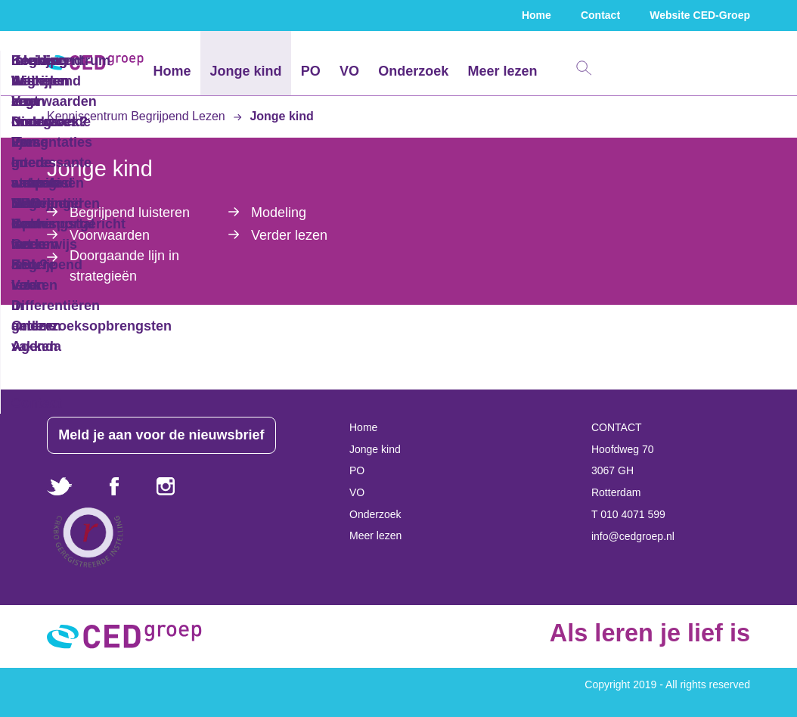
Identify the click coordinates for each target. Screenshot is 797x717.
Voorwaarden (110, 235)
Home (536, 15)
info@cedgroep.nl (633, 536)
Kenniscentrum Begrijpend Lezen (137, 116)
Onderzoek (413, 71)
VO (349, 71)
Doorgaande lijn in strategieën (124, 266)
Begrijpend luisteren (130, 212)
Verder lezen (289, 235)
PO (311, 71)
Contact (600, 15)
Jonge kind (246, 71)
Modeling (278, 212)
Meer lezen (502, 71)
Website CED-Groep (700, 15)
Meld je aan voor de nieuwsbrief (167, 434)
